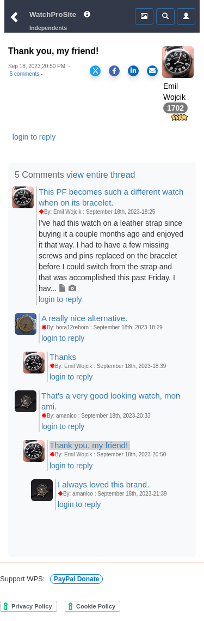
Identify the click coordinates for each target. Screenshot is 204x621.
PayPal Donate (76, 579)
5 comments (24, 74)
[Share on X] (95, 70)
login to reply (34, 136)
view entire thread (100, 174)
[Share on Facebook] (114, 70)
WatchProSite (52, 14)
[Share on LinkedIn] (133, 70)
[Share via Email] (152, 70)
